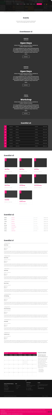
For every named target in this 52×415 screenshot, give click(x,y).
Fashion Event (22, 201)
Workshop (26, 99)
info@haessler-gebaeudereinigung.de (9, 391)
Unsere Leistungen (18, 385)
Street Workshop (18, 140)
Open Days (26, 43)
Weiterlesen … (26, 56)
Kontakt (17, 388)
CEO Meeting (17, 137)
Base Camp (7, 185)
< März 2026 (6, 353)
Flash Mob (17, 143)
